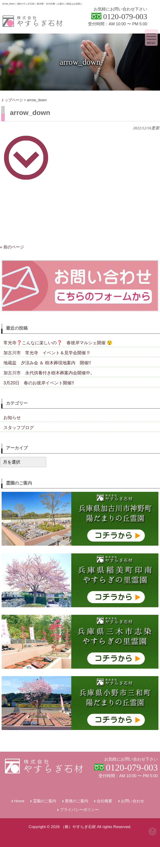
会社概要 (104, 801)
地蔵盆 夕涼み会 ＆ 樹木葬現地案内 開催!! (47, 362)
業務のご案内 (76, 801)
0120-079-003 (125, 16)
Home (19, 801)
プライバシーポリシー (79, 810)
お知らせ (12, 417)
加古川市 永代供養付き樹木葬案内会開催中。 (49, 372)
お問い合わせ (132, 801)
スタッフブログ (18, 427)
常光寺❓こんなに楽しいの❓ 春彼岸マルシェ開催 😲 (57, 342)
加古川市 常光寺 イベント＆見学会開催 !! (46, 352)
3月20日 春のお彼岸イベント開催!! (38, 382)
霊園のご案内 (44, 801)
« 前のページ (12, 247)
